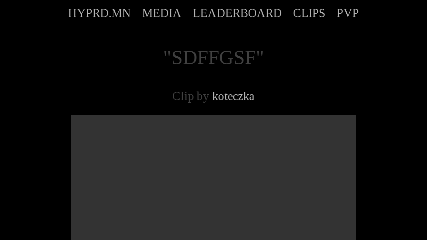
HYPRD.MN (99, 13)
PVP (348, 13)
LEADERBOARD (237, 13)
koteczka (233, 96)
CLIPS (309, 13)
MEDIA (161, 13)
